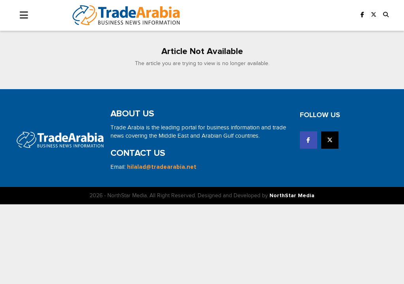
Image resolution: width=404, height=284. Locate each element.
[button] (386, 15)
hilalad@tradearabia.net (161, 167)
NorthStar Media (291, 195)
